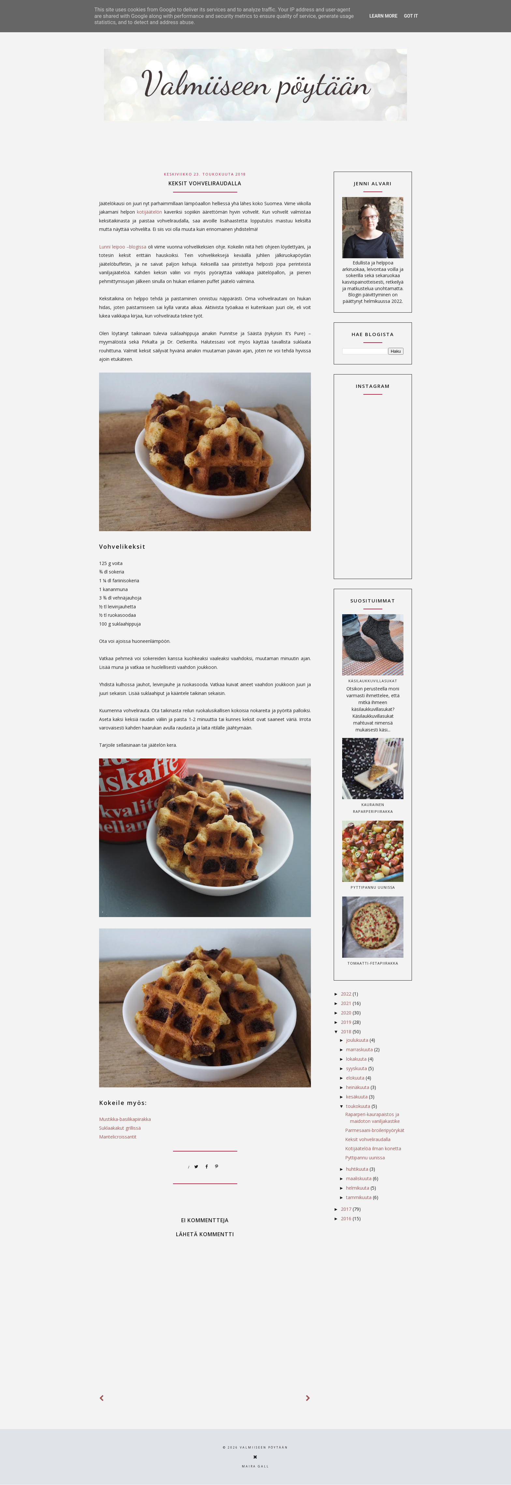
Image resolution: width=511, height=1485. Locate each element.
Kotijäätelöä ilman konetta (373, 1148)
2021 (347, 1003)
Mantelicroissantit (118, 1137)
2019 (347, 1022)
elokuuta (356, 1078)
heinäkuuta (358, 1087)
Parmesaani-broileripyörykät (374, 1130)
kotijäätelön (150, 212)
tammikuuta (359, 1197)
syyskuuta (357, 1068)
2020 (347, 1013)
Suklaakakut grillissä (120, 1128)
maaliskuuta (359, 1178)
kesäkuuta (357, 1097)
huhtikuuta (358, 1169)
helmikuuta (358, 1188)
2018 (347, 1031)
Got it (411, 16)
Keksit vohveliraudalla (367, 1139)
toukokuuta (359, 1106)
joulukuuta (358, 1040)
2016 (347, 1218)
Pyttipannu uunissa (373, 887)
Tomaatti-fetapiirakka (372, 963)
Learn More (383, 16)
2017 (347, 1209)
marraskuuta (360, 1049)
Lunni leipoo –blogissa (122, 247)
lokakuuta (357, 1059)
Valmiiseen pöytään (264, 1447)
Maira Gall (255, 1466)
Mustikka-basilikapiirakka (125, 1119)
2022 (347, 994)
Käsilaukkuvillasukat (372, 680)
